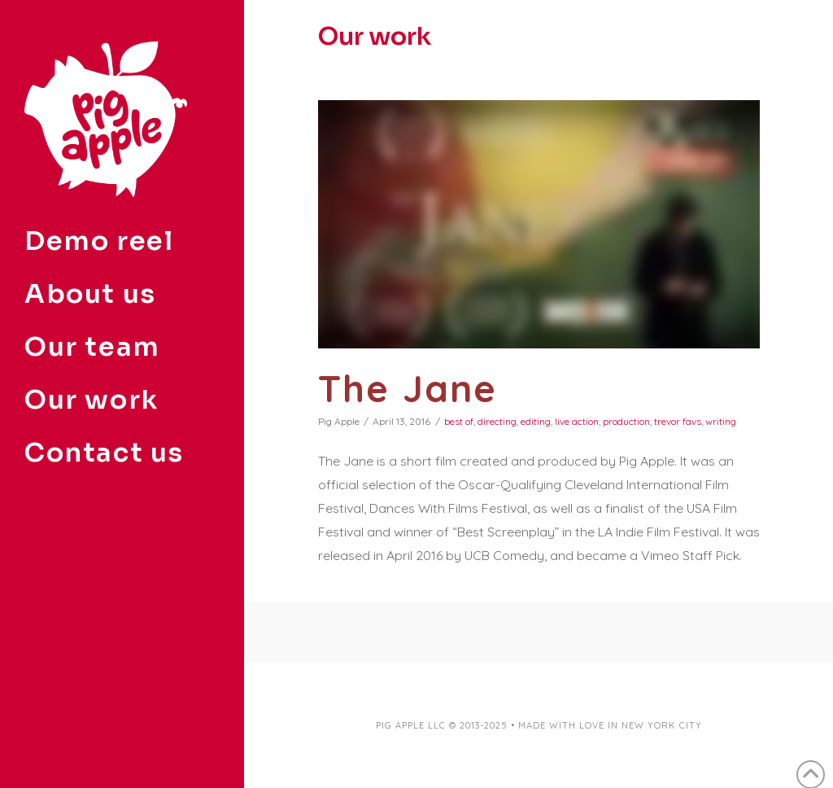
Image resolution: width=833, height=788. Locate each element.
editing (536, 421)
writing (720, 421)
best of (458, 421)
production (626, 421)
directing (497, 421)
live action (577, 421)
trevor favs (677, 421)
